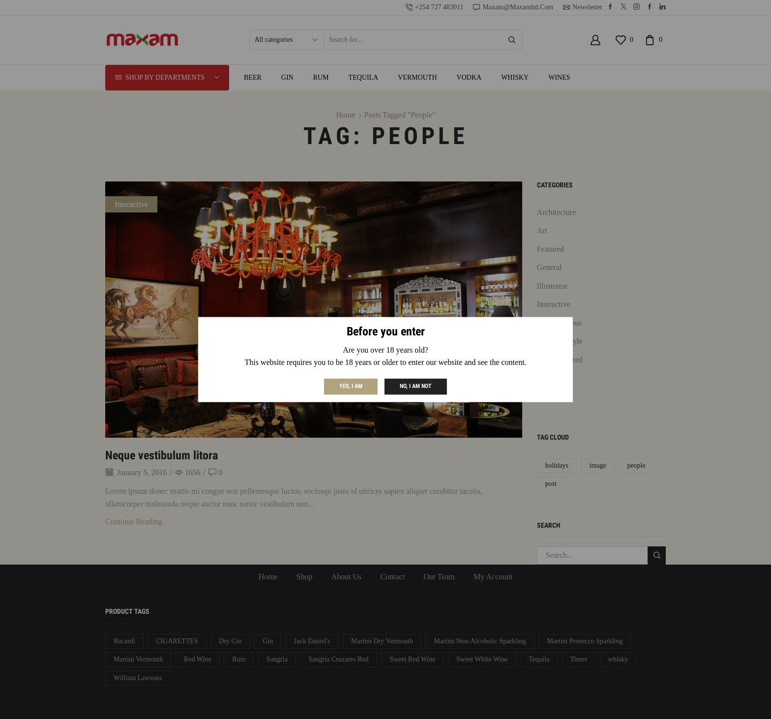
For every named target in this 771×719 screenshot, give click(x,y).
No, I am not (416, 386)
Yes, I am (350, 386)
